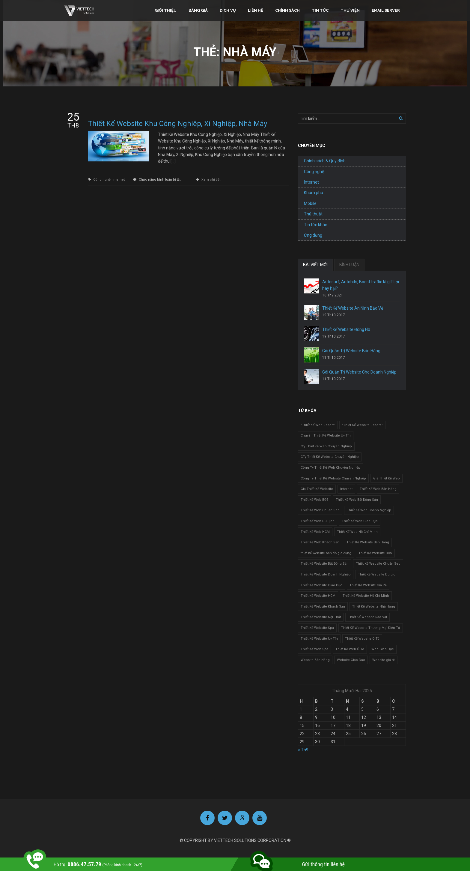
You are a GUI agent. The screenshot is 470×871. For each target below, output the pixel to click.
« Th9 (303, 749)
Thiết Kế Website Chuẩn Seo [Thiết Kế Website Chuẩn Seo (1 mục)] (378, 564)
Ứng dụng (313, 235)
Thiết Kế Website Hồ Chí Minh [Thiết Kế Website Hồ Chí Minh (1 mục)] (366, 596)
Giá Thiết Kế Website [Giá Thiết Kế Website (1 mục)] (317, 489)
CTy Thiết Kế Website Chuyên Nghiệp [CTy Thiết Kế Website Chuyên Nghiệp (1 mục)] (330, 457)
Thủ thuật (313, 214)
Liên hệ (255, 10)
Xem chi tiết (210, 180)
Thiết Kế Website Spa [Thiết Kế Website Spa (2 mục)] (317, 628)
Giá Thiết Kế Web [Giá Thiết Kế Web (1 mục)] (386, 478)
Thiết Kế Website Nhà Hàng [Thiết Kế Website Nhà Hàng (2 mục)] (373, 606)
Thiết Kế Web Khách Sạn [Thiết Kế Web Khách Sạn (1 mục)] (320, 542)
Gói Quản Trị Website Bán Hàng (351, 350)
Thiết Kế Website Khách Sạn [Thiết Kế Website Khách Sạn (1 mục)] (323, 606)
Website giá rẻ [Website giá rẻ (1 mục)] (383, 660)
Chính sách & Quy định (325, 160)
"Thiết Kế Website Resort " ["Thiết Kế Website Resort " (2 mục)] (362, 425)
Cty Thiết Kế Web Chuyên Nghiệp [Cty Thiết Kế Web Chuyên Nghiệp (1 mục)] (326, 446)
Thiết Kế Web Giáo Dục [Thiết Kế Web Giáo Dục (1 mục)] (360, 521)
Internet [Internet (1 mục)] (346, 489)
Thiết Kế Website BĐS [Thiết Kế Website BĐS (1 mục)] (375, 553)
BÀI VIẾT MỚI (315, 264)
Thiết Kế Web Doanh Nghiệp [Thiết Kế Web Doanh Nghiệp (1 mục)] (369, 510)
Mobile (310, 203)
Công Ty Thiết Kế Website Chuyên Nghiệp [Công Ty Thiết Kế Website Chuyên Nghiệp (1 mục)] (333, 478)
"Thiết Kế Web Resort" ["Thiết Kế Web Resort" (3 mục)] (318, 425)
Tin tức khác (315, 224)
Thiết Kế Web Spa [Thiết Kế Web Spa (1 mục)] (314, 649)
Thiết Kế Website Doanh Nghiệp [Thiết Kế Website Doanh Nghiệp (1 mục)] (326, 574)
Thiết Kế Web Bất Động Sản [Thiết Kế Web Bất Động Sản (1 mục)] (357, 500)
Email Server (386, 10)
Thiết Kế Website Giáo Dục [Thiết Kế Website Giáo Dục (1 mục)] (321, 585)
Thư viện (350, 10)
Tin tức (320, 10)
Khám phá (313, 192)
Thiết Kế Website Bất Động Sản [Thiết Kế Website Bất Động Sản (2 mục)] (325, 564)
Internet (118, 180)
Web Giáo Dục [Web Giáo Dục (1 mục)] (382, 649)
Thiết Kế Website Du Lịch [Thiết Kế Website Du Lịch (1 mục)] (377, 574)
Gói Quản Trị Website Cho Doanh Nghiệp (359, 372)
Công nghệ (102, 180)
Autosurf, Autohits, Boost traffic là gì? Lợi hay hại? (360, 285)
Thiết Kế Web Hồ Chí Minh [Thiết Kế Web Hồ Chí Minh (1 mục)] (357, 532)
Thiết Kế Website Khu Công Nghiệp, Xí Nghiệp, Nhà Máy (177, 123)
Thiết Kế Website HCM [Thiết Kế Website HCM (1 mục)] (318, 596)
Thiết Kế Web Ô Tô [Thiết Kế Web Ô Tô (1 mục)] (349, 649)
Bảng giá (198, 10)
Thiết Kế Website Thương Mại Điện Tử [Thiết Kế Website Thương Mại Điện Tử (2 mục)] (370, 628)
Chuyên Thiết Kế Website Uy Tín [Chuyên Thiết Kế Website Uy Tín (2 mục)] (326, 435)
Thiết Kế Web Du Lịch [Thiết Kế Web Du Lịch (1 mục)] (318, 521)
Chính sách (287, 10)
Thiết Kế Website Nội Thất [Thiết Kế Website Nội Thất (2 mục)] (321, 617)
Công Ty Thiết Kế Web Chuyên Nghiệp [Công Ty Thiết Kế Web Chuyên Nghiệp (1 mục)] (330, 468)
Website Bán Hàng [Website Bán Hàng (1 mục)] (315, 660)
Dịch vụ (228, 10)
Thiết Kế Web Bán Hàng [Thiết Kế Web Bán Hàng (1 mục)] (378, 489)
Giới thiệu (166, 10)
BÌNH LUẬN (349, 264)
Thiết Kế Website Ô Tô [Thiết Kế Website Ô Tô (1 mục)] (362, 639)
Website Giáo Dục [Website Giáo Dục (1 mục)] (351, 660)
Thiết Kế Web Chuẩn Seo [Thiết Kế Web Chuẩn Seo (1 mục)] (320, 510)
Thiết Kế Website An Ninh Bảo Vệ (352, 308)
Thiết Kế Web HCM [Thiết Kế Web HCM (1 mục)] (315, 532)
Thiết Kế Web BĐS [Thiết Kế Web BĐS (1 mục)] (315, 500)
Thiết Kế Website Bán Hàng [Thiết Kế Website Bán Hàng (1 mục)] (368, 542)
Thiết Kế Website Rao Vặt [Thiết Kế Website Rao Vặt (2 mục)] (367, 617)
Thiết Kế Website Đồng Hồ (346, 329)
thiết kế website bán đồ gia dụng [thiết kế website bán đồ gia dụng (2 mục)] (326, 553)
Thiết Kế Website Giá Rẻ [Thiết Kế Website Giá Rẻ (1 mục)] (368, 585)
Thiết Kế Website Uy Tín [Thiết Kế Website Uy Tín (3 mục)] (319, 639)
